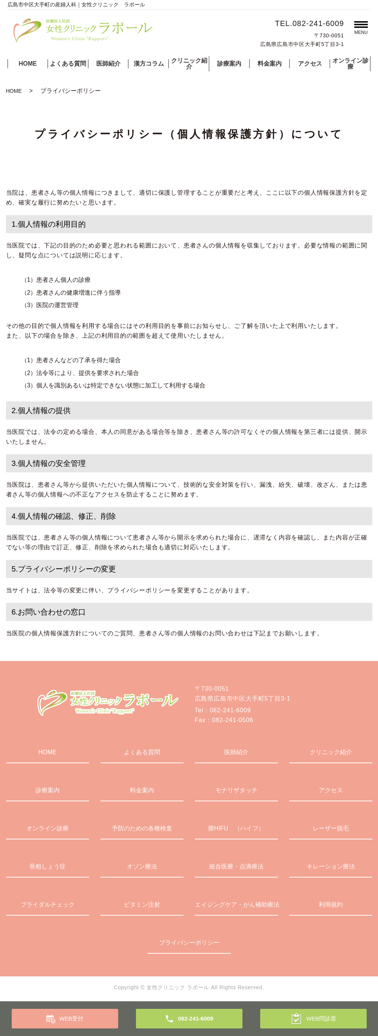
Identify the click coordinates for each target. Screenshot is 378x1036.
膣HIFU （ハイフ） (236, 828)
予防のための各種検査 (142, 828)
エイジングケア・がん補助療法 (236, 904)
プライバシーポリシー (189, 942)
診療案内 (229, 63)
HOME (28, 63)
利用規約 (331, 904)
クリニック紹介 (189, 63)
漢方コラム (149, 63)
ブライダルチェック (47, 904)
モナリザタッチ (236, 790)
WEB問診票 (321, 1018)
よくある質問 (68, 63)
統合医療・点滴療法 (236, 866)
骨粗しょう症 (47, 866)
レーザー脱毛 (331, 828)
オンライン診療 (350, 63)
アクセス (310, 63)
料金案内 (270, 63)
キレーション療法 (331, 866)
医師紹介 (108, 63)
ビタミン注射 (142, 904)
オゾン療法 (142, 866)
